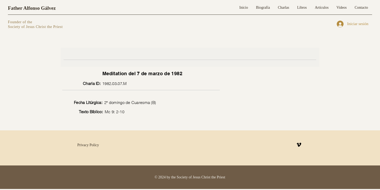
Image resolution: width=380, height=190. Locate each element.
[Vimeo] (299, 145)
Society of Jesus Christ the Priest (35, 27)
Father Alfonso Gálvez (32, 8)
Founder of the (20, 22)
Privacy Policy (88, 145)
